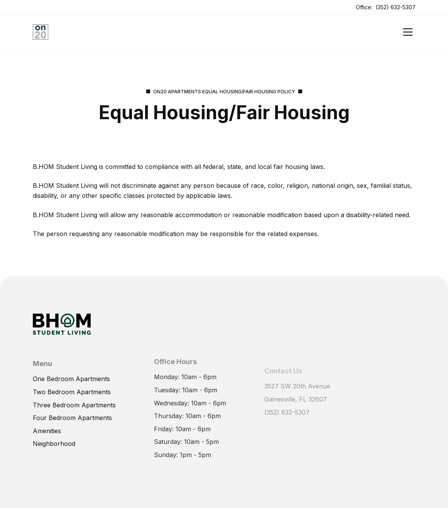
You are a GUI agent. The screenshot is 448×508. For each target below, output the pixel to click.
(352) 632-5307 (395, 7)
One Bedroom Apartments (71, 377)
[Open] (408, 32)
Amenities (47, 429)
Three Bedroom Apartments (74, 403)
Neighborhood (54, 442)
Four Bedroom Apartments (72, 416)
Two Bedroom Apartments (72, 390)
